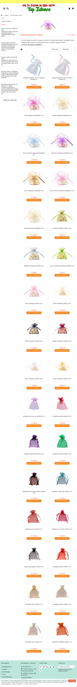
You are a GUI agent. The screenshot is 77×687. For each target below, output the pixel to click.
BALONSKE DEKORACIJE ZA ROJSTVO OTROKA (9, 85)
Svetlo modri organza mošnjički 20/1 (34, 153)
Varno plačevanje (7, 677)
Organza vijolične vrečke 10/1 (34, 454)
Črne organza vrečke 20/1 (34, 341)
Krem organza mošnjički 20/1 (62, 115)
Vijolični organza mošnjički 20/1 (62, 153)
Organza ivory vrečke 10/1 (62, 604)
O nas (3, 674)
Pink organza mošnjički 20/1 (34, 115)
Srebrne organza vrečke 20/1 (34, 266)
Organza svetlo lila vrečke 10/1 (34, 416)
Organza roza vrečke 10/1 (34, 529)
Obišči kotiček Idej (10, 100)
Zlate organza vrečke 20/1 (62, 379)
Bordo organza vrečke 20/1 (62, 341)
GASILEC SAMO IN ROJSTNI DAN (9, 58)
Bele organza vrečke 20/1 (34, 379)
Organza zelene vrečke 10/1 (62, 454)
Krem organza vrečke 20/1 (62, 303)
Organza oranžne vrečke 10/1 (62, 642)
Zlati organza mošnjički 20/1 (34, 190)
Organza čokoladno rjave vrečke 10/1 (33, 492)
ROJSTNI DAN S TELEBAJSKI (9, 71)
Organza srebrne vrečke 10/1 (34, 567)
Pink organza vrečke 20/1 (34, 303)
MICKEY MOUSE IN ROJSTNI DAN (9, 29)
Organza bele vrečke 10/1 (34, 642)
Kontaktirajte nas (7, 667)
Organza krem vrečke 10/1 (34, 604)
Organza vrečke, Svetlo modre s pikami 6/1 (34, 78)
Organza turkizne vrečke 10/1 (62, 491)
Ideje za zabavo (6, 21)
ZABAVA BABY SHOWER (8, 43)
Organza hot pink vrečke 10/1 (62, 529)
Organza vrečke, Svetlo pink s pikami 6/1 (62, 78)
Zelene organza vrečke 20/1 (62, 228)
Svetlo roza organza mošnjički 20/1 (62, 190)
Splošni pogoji (6, 672)
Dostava (4, 669)
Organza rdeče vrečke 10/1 (62, 567)
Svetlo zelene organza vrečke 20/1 (62, 266)
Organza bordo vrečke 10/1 (62, 416)
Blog (3, 18)
